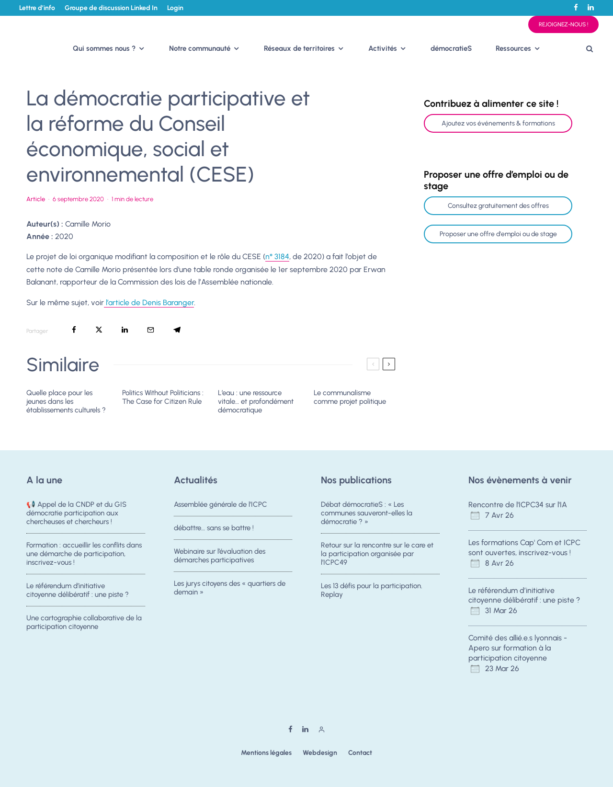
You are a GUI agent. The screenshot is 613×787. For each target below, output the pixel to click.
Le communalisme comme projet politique (350, 397)
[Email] (150, 329)
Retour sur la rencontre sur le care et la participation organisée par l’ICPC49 (377, 554)
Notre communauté (199, 48)
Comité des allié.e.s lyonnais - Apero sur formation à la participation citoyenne (517, 647)
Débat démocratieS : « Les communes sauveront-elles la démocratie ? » (366, 513)
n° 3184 (277, 256)
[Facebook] (576, 7)
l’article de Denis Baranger (149, 302)
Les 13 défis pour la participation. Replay (371, 591)
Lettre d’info (37, 8)
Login (175, 8)
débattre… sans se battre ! (214, 528)
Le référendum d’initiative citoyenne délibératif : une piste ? (77, 591)
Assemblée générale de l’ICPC (220, 504)
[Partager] (74, 329)
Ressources (513, 48)
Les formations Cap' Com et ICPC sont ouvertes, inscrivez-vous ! (524, 547)
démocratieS (451, 48)
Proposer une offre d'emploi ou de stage (498, 234)
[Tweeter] (98, 329)
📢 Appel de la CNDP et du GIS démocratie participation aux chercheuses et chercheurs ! (76, 513)
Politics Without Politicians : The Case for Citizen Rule (163, 397)
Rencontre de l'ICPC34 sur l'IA (517, 504)
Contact (360, 753)
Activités (382, 48)
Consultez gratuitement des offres (498, 206)
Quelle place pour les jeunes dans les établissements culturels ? (66, 401)
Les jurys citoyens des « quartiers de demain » (229, 591)
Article (35, 199)
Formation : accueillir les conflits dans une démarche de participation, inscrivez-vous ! (84, 554)
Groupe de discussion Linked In (111, 8)
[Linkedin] (591, 7)
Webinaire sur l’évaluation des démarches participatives (219, 556)
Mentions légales (266, 753)
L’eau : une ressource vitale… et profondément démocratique (256, 401)
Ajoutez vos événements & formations (498, 123)
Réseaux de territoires (299, 48)
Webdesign (320, 753)
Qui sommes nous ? (104, 48)
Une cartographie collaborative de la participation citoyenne (84, 626)
